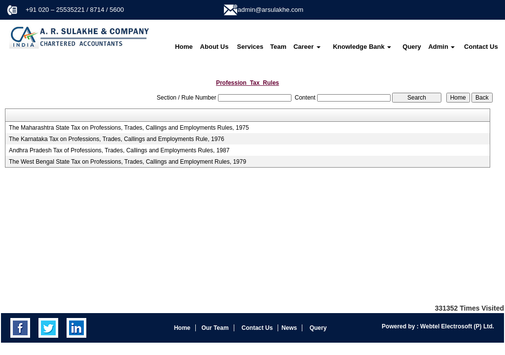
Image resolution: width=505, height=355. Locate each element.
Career (307, 46)
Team (278, 46)
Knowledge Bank (362, 46)
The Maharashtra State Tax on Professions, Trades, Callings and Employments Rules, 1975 (129, 127)
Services (250, 46)
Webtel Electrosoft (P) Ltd (456, 326)
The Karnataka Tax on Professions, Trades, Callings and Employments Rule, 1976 (116, 139)
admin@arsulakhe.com (270, 9)
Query (411, 46)
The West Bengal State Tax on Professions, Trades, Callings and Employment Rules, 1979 (127, 161)
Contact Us (481, 46)
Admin (441, 46)
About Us (214, 46)
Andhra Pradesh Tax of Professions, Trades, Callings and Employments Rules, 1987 (119, 150)
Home (184, 46)
